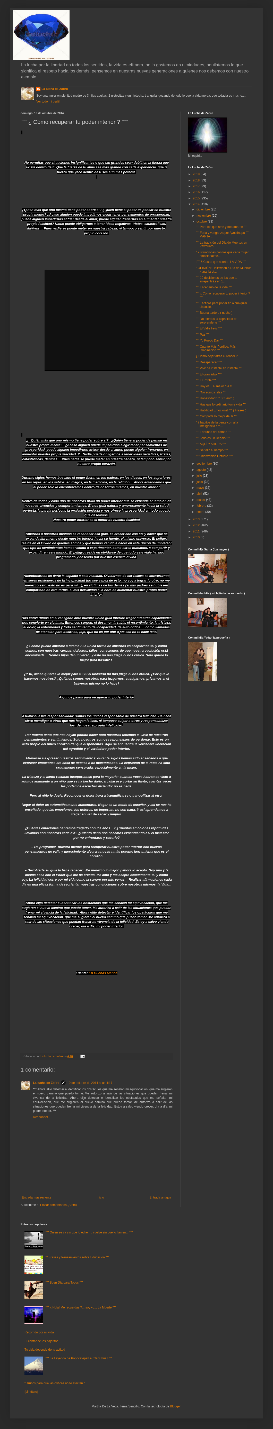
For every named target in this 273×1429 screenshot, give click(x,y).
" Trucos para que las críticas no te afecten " (54, 1383)
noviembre (204, 215)
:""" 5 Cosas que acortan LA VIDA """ (221, 262)
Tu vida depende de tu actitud (44, 1349)
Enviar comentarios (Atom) (58, 1205)
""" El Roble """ (206, 380)
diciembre (204, 209)
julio (200, 475)
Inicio (100, 1197)
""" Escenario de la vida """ (214, 287)
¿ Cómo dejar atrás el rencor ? (217, 356)
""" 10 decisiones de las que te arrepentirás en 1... (216, 279)
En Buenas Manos (103, 973)
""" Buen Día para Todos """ (64, 1282)
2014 (197, 204)
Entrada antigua (160, 1197)
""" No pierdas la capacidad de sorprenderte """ (216, 320)
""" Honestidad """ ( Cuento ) (215, 398)
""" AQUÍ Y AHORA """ (211, 444)
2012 (197, 525)
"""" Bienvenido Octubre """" (214, 456)
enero (201, 512)
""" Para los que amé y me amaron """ (221, 227)
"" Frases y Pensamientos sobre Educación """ (77, 1257)
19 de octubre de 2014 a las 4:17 (89, 1083)
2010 (197, 537)
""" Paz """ (202, 334)
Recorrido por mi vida (39, 1332)
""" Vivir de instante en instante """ (219, 368)
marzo (201, 500)
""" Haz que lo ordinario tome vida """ (221, 404)
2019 (197, 174)
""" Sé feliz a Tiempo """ (212, 450)
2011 (197, 531)
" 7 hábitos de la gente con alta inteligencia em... (217, 424)
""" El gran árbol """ (208, 374)
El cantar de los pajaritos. (41, 1341)
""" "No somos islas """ (211, 392)
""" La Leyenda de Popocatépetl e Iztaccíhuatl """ (79, 1358)
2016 (197, 192)
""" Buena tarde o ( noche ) (214, 313)
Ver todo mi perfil (47, 101)
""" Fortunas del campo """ (213, 432)
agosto (202, 470)
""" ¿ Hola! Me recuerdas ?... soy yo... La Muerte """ (81, 1307)
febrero (202, 506)
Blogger (175, 1406)
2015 (197, 198)
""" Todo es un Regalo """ (213, 438)
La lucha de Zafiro (54, 89)
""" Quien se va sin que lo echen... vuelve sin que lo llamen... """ (89, 1232)
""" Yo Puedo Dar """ (209, 340)
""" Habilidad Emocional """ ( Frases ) (221, 410)
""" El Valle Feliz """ (209, 328)
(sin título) (31, 1392)
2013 (197, 519)
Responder (40, 1117)
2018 (197, 180)
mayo (201, 488)
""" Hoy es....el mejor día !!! (214, 386)
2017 (197, 186)
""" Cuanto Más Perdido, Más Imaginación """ (216, 348)
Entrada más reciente (36, 1197)
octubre (202, 221)
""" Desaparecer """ (209, 362)
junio (200, 482)
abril (200, 493)
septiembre (205, 463)
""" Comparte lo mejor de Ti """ (216, 416)
